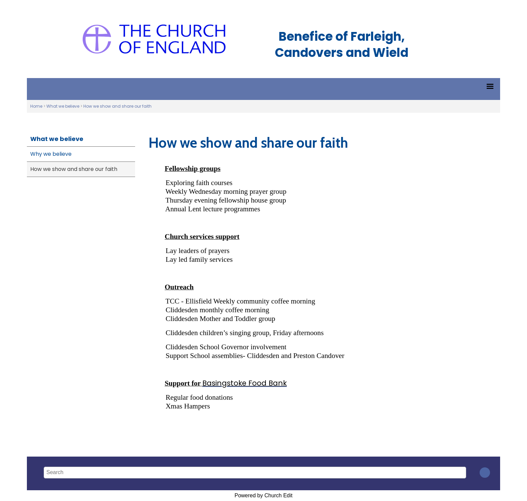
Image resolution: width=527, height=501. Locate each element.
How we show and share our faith (117, 106)
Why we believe (51, 154)
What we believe (62, 106)
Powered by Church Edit (264, 495)
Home (36, 106)
